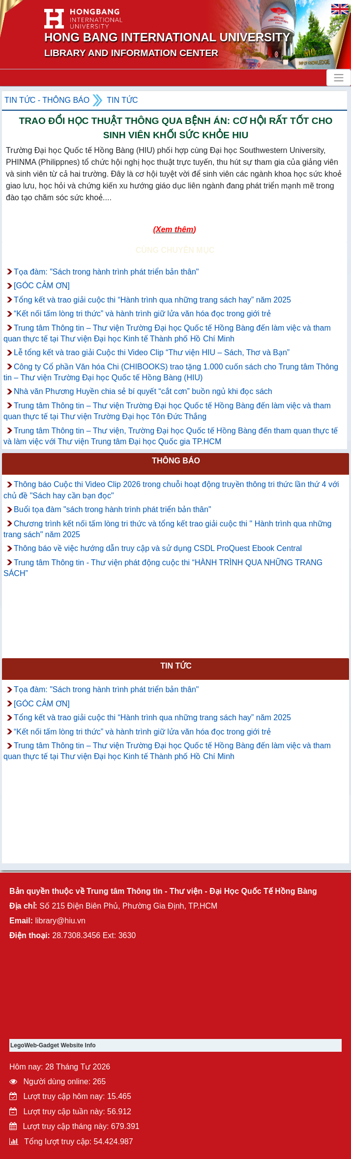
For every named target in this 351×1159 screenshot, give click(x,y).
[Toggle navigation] (338, 77)
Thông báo (176, 461)
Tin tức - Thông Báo (46, 100)
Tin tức (122, 100)
